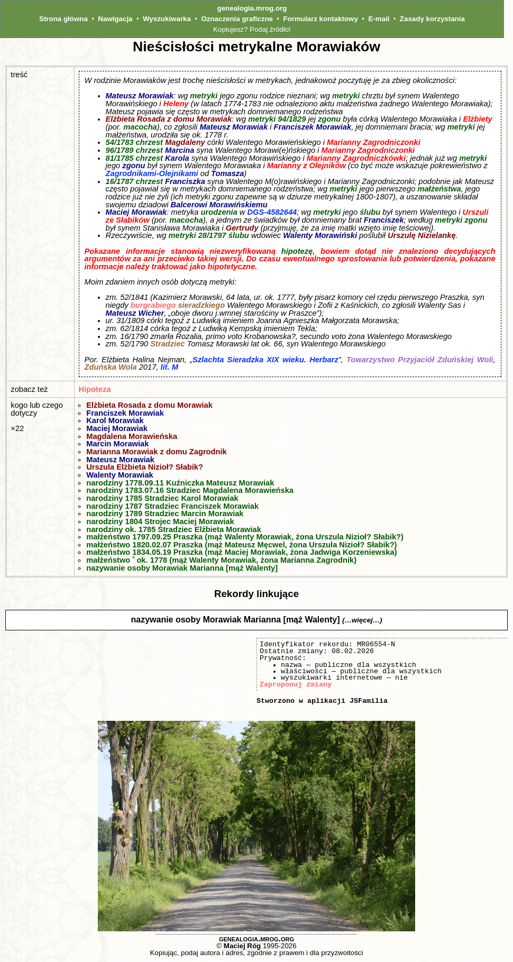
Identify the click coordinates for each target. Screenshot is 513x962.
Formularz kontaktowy (320, 19)
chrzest (149, 142)
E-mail (378, 19)
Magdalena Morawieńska (131, 436)
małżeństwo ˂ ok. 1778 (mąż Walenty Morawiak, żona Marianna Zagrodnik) (221, 560)
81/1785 (120, 158)
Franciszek (384, 220)
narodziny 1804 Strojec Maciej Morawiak (160, 521)
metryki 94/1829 (277, 119)
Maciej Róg (242, 946)
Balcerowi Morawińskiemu (219, 204)
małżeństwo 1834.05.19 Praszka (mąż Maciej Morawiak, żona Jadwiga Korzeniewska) (241, 552)
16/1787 (120, 181)
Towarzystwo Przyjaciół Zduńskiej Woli (419, 359)
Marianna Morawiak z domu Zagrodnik (156, 451)
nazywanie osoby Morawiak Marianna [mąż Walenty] (182, 568)
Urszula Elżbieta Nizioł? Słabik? (144, 467)
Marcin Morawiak (117, 443)
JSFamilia (369, 701)
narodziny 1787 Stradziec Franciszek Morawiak (172, 506)
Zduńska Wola (111, 367)
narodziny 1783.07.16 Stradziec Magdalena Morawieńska (190, 490)
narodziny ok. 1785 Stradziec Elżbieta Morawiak (173, 529)
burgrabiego (153, 305)
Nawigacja (115, 19)
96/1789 (120, 150)
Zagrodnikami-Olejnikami (152, 173)
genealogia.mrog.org (252, 8)
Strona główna (63, 19)
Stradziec (167, 344)
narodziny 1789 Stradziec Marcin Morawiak (164, 513)
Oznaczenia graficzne (237, 19)
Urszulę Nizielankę (422, 235)
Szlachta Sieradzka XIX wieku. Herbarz (265, 359)
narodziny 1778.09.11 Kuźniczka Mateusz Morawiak (180, 483)
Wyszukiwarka (167, 19)
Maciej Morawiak (136, 212)
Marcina (179, 150)
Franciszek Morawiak (313, 127)
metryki (203, 95)
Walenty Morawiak (119, 475)
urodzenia (219, 212)
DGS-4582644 (272, 212)
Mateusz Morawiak (140, 95)
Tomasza (227, 173)
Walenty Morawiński (320, 235)
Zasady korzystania (432, 19)
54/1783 (120, 142)
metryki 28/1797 (197, 235)
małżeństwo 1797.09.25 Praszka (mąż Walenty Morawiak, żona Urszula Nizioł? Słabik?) (245, 537)
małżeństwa (439, 189)
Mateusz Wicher (135, 313)
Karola (177, 158)
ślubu (370, 212)
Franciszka (185, 181)
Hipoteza (95, 389)
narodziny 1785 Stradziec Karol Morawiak (162, 498)
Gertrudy (242, 228)
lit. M (169, 367)
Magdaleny (185, 142)
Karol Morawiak (114, 420)
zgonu (329, 119)
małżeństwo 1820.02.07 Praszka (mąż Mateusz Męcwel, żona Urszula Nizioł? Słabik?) (241, 544)
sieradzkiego (201, 305)
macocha (140, 127)
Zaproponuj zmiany (296, 684)
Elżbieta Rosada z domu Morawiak (169, 119)
